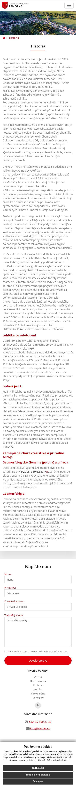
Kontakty (38, 697)
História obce (38, 681)
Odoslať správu (38, 660)
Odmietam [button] (38, 781)
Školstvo (38, 685)
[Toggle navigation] (69, 5)
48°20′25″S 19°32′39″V (32, 471)
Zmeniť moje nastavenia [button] (38, 774)
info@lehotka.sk (40, 728)
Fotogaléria (38, 693)
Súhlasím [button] (38, 768)
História (14, 38)
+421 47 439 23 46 (40, 722)
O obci (38, 677)
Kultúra (38, 689)
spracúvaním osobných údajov (51, 651)
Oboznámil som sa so (38, 651)
